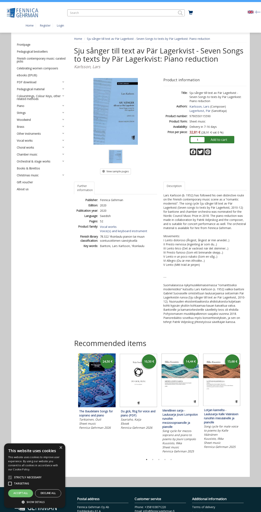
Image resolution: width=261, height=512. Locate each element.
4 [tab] (165, 459)
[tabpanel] (97, 392)
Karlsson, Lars (199, 106)
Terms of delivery (203, 507)
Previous (73, 404)
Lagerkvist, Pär (200, 111)
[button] (180, 12)
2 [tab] (153, 459)
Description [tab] (174, 186)
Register (45, 25)
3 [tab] (159, 459)
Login (60, 25)
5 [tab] (171, 459)
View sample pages (115, 171)
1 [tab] (147, 459)
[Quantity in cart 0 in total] (191, 12)
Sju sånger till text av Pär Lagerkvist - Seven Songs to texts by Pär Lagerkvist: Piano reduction (148, 39)
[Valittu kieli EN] (250, 12)
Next (245, 404)
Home (29, 25)
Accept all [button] (20, 493)
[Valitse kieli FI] (257, 12)
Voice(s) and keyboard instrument (123, 231)
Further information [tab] (85, 188)
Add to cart (219, 139)
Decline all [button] (48, 493)
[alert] (34, 475)
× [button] (60, 447)
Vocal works (108, 227)
